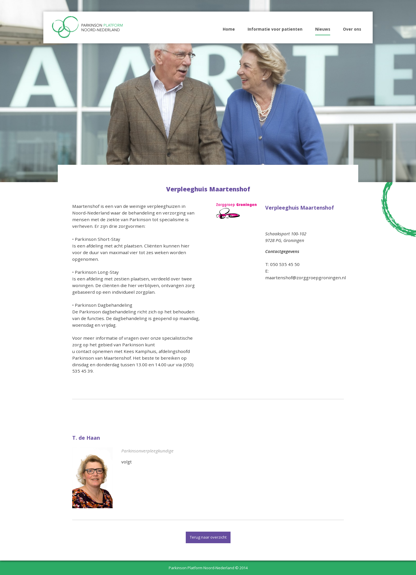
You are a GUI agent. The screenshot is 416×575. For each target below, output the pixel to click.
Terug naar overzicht (208, 537)
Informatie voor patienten (275, 29)
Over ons (352, 29)
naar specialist (140, 471)
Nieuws (322, 29)
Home (229, 29)
